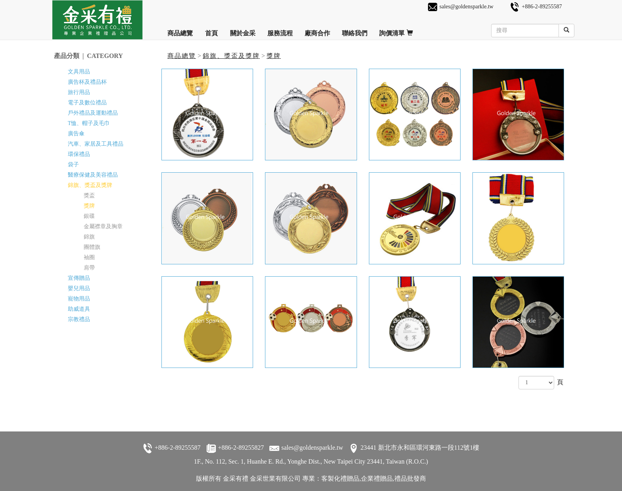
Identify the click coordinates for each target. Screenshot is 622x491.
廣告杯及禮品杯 (87, 82)
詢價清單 (396, 30)
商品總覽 (180, 30)
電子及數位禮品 (87, 103)
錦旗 (89, 237)
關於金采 (242, 30)
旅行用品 (79, 92)
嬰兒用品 (79, 288)
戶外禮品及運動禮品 (93, 113)
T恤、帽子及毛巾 (89, 123)
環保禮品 (79, 154)
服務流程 (280, 30)
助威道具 (79, 309)
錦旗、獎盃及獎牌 (231, 55)
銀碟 (89, 216)
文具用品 (79, 72)
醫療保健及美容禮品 (93, 175)
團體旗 (92, 247)
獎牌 (274, 55)
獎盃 (89, 195)
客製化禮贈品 (340, 478)
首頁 (211, 30)
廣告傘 (76, 134)
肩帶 (89, 268)
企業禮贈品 (377, 478)
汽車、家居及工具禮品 (95, 144)
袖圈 (89, 257)
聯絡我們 (354, 30)
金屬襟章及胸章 (103, 226)
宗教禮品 (79, 319)
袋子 (73, 165)
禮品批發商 (410, 478)
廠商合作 (317, 30)
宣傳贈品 (79, 278)
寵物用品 (79, 299)
